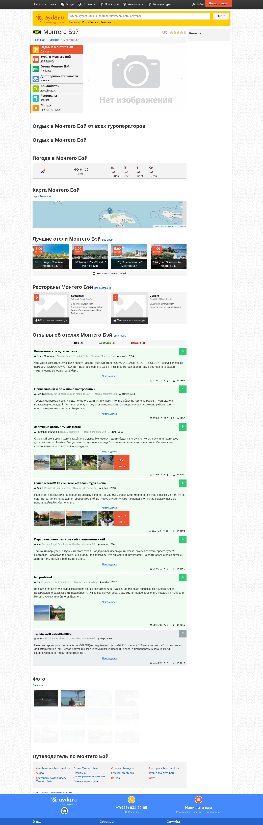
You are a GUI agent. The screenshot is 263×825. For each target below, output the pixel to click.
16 (165, 530)
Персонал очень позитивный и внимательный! (69, 539)
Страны (86, 4)
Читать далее (109, 376)
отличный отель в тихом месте (57, 427)
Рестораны (48, 95)
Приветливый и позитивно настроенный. (65, 389)
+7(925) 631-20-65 (131, 790)
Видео (40, 755)
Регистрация (218, 3)
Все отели (107, 239)
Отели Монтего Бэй (54, 66)
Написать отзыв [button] (45, 4)
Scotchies (77, 295)
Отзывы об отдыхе (122, 750)
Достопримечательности (59, 76)
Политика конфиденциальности (52, 816)
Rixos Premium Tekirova (96, 22)
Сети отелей (107, 822)
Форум (67, 4)
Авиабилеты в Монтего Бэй (53, 750)
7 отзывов (45, 51)
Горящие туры (159, 4)
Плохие (138, 342)
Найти (220, 15)
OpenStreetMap (169, 226)
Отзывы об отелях (122, 755)
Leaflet (156, 226)
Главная (40, 39)
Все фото (38, 685)
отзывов (44, 80)
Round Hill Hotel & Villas (57, 488)
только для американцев (52, 633)
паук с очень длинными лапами (52, 774)
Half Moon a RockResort (56, 638)
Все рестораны (102, 288)
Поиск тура (109, 4)
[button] (89, 79)
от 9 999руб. (47, 61)
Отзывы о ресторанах (87, 763)
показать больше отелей (109, 273)
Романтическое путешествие (55, 351)
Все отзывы (120, 335)
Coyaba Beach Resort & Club (72, 356)
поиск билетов (48, 90)
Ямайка (55, 39)
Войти (197, 4)
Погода (45, 105)
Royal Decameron (70, 431)
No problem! (43, 577)
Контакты (38, 810)
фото (121, 462)
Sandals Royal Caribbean (55, 544)
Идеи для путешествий (114, 816)
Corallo (154, 295)
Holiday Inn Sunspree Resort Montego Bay (67, 394)
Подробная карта (42, 196)
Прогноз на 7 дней (50, 109)
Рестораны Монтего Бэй (164, 750)
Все (78, 342)
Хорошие (107, 342)
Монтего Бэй (108, 356)
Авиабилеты (133, 4)
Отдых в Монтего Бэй (56, 47)
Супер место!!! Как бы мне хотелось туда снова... (71, 483)
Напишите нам (198, 790)
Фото (152, 760)
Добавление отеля (111, 810)
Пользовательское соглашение (52, 822)
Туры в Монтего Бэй (55, 56)
